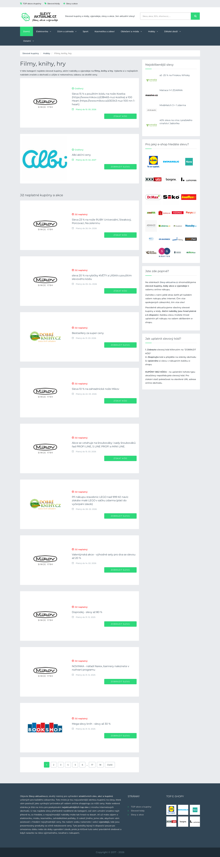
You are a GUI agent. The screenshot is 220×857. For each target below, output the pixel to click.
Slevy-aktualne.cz (169, 282)
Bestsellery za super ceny (88, 333)
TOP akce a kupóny (30, 3)
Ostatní (28, 41)
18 (100, 764)
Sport (85, 31)
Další (110, 764)
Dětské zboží (172, 31)
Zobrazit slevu (120, 166)
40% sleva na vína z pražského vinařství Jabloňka (176, 122)
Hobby (153, 31)
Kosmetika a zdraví (105, 31)
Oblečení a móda (131, 31)
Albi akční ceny (81, 154)
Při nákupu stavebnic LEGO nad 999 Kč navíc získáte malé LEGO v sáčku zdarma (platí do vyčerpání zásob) (100, 500)
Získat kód (120, 116)
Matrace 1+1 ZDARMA (171, 90)
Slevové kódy (52, 3)
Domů (26, 31)
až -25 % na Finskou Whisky (175, 75)
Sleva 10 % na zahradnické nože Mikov (95, 388)
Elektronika (43, 31)
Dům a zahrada (66, 31)
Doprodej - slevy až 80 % (87, 612)
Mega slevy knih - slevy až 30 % (91, 723)
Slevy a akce (70, 3)
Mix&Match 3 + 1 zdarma (173, 105)
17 (92, 764)
